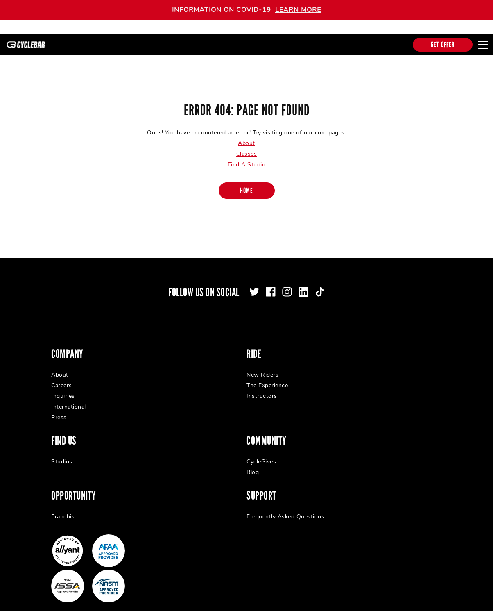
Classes (246, 148)
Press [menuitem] (59, 411)
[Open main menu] (483, 44)
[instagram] (287, 286)
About (246, 137)
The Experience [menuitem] (267, 379)
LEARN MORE (298, 9)
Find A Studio (247, 158)
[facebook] (271, 286)
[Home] (247, 184)
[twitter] (254, 286)
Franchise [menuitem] (64, 510)
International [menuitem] (68, 400)
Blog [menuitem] (252, 466)
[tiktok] (320, 286)
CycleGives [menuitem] (261, 455)
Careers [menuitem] (61, 379)
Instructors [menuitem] (261, 390)
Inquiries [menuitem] (63, 390)
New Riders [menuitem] (262, 369)
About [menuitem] (59, 369)
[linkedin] (303, 286)
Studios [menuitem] (61, 455)
